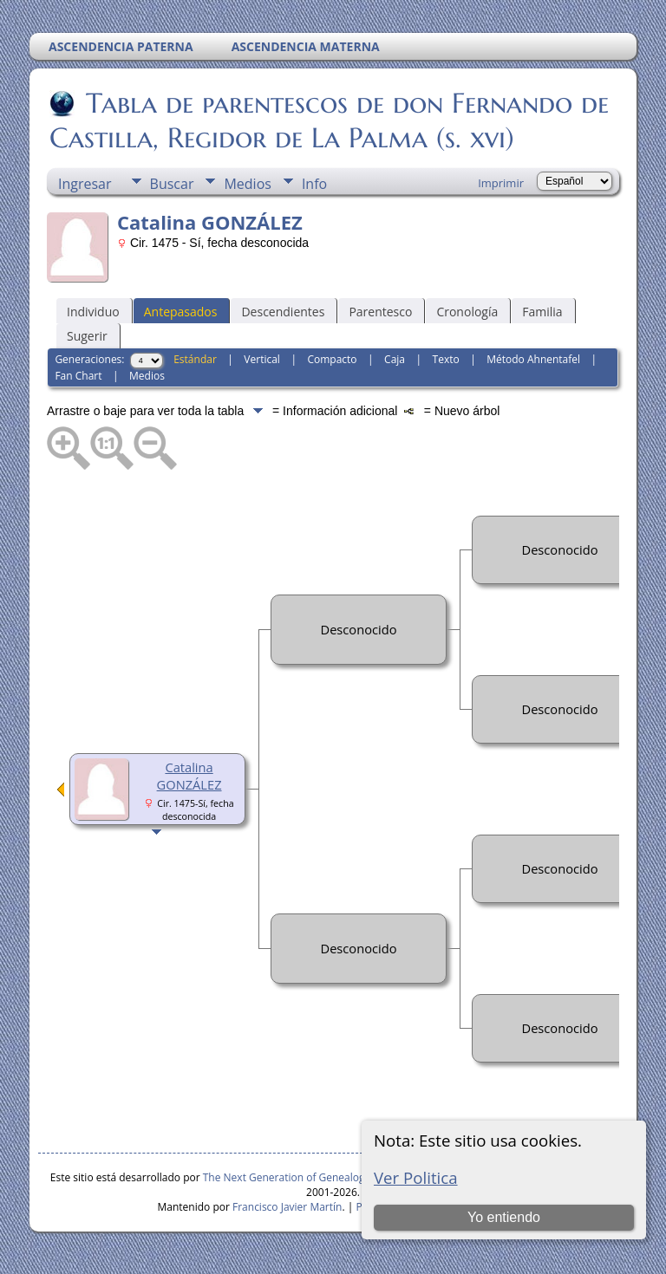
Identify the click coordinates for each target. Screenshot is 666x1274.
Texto (446, 359)
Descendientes (282, 311)
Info (314, 183)
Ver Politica (416, 1177)
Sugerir (87, 336)
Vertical (262, 359)
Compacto (331, 359)
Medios (247, 183)
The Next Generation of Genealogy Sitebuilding (316, 1177)
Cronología (467, 311)
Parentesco (380, 311)
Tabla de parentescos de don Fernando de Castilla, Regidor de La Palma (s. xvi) (329, 120)
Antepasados (181, 311)
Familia (542, 311)
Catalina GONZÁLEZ (189, 775)
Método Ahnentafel (533, 359)
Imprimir (501, 183)
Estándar (195, 359)
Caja (394, 359)
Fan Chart (78, 375)
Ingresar (85, 183)
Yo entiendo (503, 1217)
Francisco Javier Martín (287, 1206)
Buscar (172, 183)
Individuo (93, 311)
